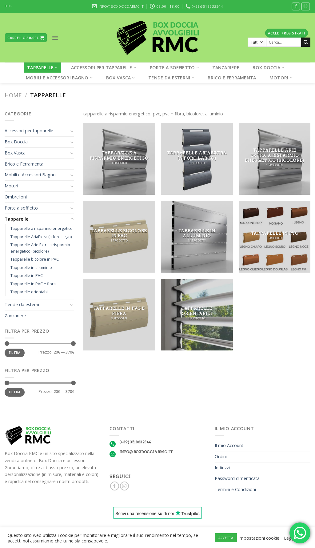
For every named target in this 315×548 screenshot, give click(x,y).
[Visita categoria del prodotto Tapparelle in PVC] (274, 237)
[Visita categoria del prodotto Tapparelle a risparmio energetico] (119, 159)
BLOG (8, 6)
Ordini (221, 456)
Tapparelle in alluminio (31, 267)
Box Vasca (120, 78)
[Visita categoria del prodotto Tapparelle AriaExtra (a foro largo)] (197, 159)
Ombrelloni (16, 197)
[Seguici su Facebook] (296, 6)
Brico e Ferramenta (232, 78)
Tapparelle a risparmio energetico (41, 228)
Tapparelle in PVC (26, 275)
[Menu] (55, 38)
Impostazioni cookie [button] (258, 538)
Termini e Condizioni (235, 489)
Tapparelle (42, 67)
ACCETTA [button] (225, 537)
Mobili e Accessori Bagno (59, 78)
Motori (281, 78)
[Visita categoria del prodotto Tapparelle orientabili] (197, 314)
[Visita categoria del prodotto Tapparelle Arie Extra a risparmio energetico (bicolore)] (274, 159)
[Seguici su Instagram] (305, 6)
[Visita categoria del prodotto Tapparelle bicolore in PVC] (119, 237)
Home (13, 95)
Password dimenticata (237, 478)
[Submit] (305, 42)
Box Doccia (268, 67)
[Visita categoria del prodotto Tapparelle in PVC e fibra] (119, 314)
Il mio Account (229, 445)
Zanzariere (225, 67)
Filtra (15, 352)
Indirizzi (222, 467)
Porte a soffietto (174, 67)
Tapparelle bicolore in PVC (34, 259)
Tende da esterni (171, 78)
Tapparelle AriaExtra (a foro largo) (41, 236)
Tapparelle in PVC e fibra (33, 283)
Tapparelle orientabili (30, 291)
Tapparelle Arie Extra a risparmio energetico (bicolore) (40, 248)
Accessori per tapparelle (103, 67)
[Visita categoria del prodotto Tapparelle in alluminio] (197, 237)
